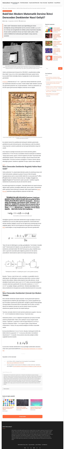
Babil (4, 227)
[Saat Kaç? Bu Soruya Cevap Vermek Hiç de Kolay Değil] (48, 58)
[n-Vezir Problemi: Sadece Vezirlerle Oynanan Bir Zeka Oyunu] (48, 50)
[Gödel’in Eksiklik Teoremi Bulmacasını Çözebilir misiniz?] (48, 29)
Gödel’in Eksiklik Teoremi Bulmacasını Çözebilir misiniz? (57, 29)
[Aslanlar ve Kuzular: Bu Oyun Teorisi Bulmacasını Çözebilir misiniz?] (48, 43)
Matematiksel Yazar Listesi (23, 444)
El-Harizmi (5, 81)
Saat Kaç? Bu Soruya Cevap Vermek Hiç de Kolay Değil (57, 57)
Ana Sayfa (5, 8)
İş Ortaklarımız (44, 444)
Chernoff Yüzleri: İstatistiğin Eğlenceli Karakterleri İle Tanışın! (8, 408)
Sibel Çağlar (6, 21)
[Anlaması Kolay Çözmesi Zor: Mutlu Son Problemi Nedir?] (36, 402)
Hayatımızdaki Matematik (34, 2)
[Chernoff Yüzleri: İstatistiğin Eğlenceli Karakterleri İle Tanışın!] (9, 402)
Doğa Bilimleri (50, 2)
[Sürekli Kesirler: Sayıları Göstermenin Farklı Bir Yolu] (23, 402)
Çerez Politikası (38, 444)
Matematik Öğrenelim (15, 2)
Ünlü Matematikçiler (24, 2)
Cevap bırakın (22, 416)
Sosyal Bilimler (57, 2)
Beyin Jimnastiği (43, 2)
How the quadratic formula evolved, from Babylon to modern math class (27, 366)
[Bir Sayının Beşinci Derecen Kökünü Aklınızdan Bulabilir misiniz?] (48, 35)
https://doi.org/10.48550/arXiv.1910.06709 (15, 362)
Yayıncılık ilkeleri (31, 444)
